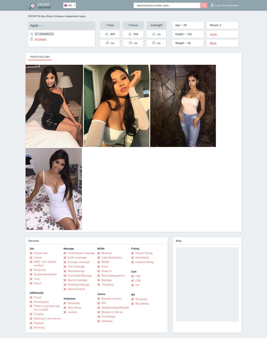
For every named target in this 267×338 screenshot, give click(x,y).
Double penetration (45, 274)
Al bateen (58, 16)
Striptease (74, 303)
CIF (137, 285)
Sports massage (77, 280)
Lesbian (72, 312)
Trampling (107, 284)
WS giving (141, 299)
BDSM (105, 262)
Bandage (106, 280)
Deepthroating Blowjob (115, 307)
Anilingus (107, 321)
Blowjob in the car (112, 312)
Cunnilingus (108, 316)
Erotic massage (77, 257)
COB (138, 280)
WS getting (141, 303)
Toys (37, 278)
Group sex (40, 269)
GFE (103, 303)
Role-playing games (113, 275)
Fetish (37, 283)
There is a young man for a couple (47, 307)
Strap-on (106, 271)
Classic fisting (143, 253)
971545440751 (44, 33)
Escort (38, 297)
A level (38, 257)
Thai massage (76, 266)
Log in (225, 5)
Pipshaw (39, 323)
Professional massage (81, 253)
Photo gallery (40, 56)
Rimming (39, 327)
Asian (213, 34)
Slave (104, 266)
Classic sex (41, 253)
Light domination (111, 257)
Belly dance (74, 307)
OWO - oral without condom (45, 263)
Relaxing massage (78, 284)
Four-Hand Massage (80, 275)
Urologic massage (79, 262)
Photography (41, 301)
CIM (137, 276)
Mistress (106, 253)
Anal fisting (142, 257)
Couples (39, 314)
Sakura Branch (76, 289)
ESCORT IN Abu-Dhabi (40, 16)
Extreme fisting (144, 262)
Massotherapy (76, 271)
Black (213, 43)
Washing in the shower (47, 318)
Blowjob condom (111, 298)
